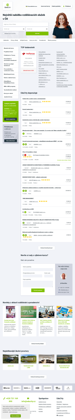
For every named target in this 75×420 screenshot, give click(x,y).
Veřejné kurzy (24, 40)
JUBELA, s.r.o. (60, 71)
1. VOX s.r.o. (42, 84)
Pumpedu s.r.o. (43, 77)
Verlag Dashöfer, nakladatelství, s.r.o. (62, 54)
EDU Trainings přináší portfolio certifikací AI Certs (46, 322)
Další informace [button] (13, 412)
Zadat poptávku (56, 6)
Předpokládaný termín (29, 273)
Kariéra (40, 409)
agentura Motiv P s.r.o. (44, 79)
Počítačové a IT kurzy (9, 55)
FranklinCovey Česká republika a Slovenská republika (64, 85)
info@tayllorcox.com (28, 65)
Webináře (6, 40)
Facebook (60, 415)
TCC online (41, 68)
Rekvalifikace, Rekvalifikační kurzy (9, 82)
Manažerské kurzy (9, 48)
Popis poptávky (27, 279)
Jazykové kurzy (8, 97)
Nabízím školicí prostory (45, 404)
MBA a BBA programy (9, 86)
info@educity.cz (64, 290)
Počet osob (47, 273)
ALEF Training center (62, 69)
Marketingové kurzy (9, 74)
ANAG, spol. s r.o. (61, 58)
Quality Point (42, 58)
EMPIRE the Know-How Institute (44, 54)
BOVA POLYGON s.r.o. (62, 64)
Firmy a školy (14, 40)
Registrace (65, 404)
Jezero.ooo (11, 365)
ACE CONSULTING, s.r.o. (45, 75)
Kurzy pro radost (8, 93)
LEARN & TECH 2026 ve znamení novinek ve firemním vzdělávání (28, 322)
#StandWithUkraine (31, 6)
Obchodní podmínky (62, 410)
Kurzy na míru (33, 40)
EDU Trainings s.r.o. (62, 78)
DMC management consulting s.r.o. (46, 65)
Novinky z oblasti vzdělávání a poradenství (21, 302)
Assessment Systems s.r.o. (45, 62)
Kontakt (41, 411)
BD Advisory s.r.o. (43, 82)
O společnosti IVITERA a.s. (63, 413)
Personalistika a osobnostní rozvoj (9, 69)
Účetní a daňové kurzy (9, 77)
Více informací (10, 141)
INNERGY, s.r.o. (60, 76)
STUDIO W (41, 60)
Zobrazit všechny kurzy (46, 248)
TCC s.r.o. (59, 67)
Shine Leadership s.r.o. (62, 80)
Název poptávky (27, 266)
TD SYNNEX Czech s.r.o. (63, 73)
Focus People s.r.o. (43, 71)
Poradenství (42, 40)
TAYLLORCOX (28, 58)
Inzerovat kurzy (45, 6)
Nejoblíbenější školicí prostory (16, 351)
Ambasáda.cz (46, 365)
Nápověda (59, 402)
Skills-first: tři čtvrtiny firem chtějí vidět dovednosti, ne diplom (64, 322)
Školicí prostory (52, 40)
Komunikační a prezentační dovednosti (10, 59)
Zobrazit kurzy (28, 70)
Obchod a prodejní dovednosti (9, 64)
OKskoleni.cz (42, 86)
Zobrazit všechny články (37, 343)
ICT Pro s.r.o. (60, 82)
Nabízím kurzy (42, 402)
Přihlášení (67, 6)
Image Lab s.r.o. (43, 73)
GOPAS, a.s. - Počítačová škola (64, 62)
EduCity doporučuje (29, 93)
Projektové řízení (8, 51)
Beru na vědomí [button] (16, 415)
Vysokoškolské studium (10, 90)
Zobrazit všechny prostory (37, 376)
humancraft (60, 52)
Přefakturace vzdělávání (45, 406)
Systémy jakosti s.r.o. (62, 60)
